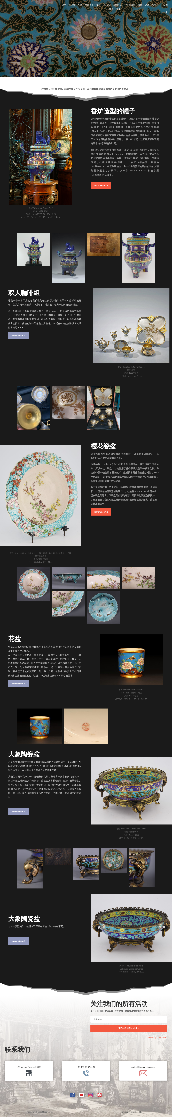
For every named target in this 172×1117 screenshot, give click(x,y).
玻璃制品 (130, 5)
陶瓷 (111, 9)
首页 (64, 5)
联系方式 (156, 5)
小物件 (107, 5)
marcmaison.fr (101, 185)
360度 (72, 5)
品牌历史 (89, 5)
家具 (98, 5)
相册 (140, 5)
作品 (80, 5)
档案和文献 (118, 5)
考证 (147, 5)
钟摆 (165, 5)
